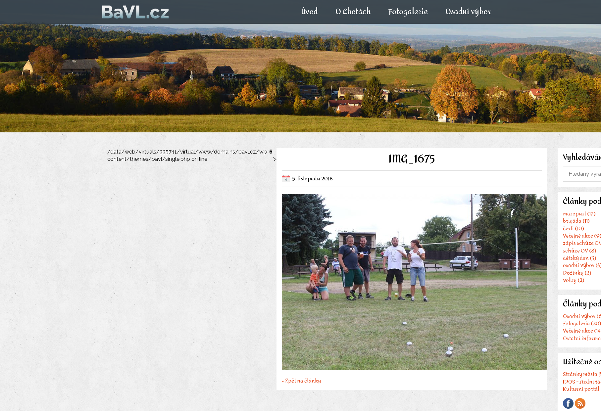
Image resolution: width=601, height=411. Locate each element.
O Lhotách (352, 12)
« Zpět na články (301, 380)
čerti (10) (573, 228)
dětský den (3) (579, 258)
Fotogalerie (408, 12)
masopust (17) (579, 213)
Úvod (309, 12)
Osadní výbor (468, 12)
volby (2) (573, 280)
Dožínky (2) (577, 273)
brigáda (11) (576, 221)
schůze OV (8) (579, 251)
